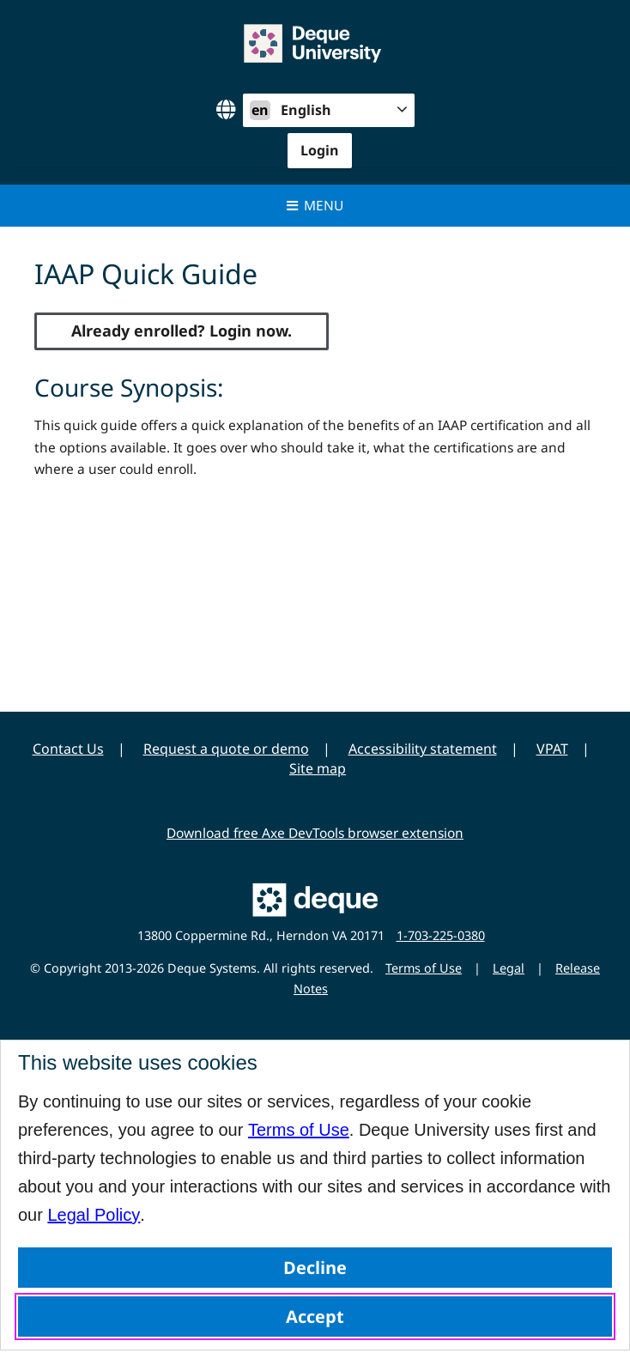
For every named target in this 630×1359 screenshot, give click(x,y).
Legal (508, 968)
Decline (315, 1267)
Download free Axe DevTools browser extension (315, 832)
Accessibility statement (422, 748)
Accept (315, 1316)
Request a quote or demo (226, 748)
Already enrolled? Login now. (181, 330)
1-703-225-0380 (441, 935)
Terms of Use (298, 1129)
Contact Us (68, 748)
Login (319, 150)
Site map (317, 768)
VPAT (552, 748)
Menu (315, 205)
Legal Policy (93, 1214)
